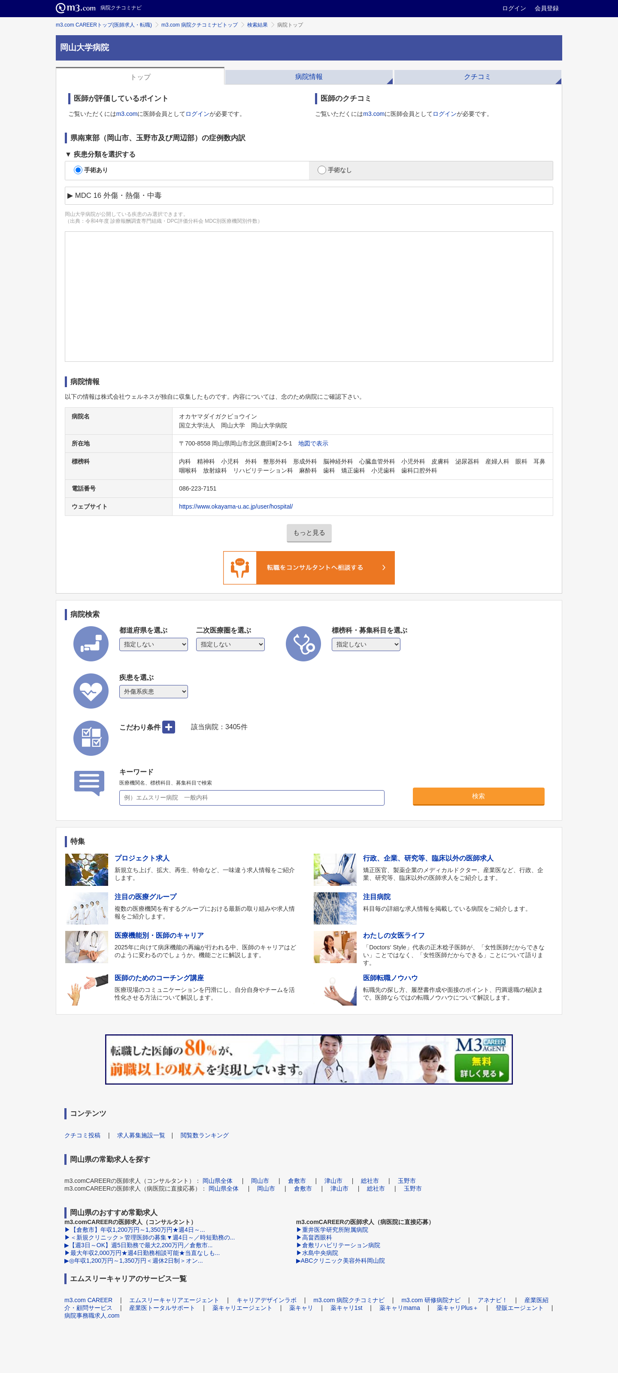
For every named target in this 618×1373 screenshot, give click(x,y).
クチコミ (477, 76)
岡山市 (260, 1180)
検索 (478, 796)
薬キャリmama (399, 1307)
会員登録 (547, 8)
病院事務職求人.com (91, 1315)
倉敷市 (297, 1180)
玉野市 (407, 1180)
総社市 (370, 1180)
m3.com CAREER (88, 1300)
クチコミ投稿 (82, 1135)
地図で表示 (313, 443)
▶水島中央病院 (317, 1252)
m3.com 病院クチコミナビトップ (199, 25)
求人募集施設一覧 (141, 1135)
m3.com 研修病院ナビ (430, 1300)
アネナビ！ (493, 1300)
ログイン (514, 8)
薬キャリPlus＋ (458, 1307)
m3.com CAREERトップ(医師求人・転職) (104, 25)
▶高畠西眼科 (314, 1237)
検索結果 (257, 25)
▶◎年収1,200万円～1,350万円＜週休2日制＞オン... (133, 1260)
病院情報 (309, 76)
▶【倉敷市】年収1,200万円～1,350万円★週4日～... (134, 1229)
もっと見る (309, 532)
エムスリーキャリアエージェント (174, 1300)
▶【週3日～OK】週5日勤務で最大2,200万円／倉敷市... (138, 1245)
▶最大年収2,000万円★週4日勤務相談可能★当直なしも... (142, 1252)
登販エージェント (520, 1307)
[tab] (140, 76)
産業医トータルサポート (162, 1307)
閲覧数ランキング (205, 1135)
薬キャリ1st (346, 1307)
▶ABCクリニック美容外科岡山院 (340, 1260)
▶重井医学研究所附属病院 (332, 1229)
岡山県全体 (218, 1180)
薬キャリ (301, 1307)
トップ (140, 77)
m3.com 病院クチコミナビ (349, 1300)
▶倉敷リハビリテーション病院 (338, 1245)
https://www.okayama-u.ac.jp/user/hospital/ (236, 506)
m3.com (127, 113)
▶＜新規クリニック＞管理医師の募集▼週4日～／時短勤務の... (149, 1237)
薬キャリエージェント (242, 1307)
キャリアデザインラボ (266, 1300)
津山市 (333, 1180)
